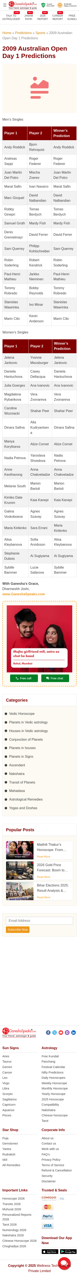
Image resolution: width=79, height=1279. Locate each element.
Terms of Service (53, 1165)
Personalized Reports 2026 (16, 1217)
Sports (40, 33)
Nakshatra (16, 774)
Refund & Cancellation (57, 1170)
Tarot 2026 (9, 1224)
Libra (5, 1088)
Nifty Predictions (53, 1072)
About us (48, 1138)
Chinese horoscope (55, 1115)
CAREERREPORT (57, 17)
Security (47, 1176)
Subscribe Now (18, 929)
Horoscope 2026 (13, 1198)
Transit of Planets (22, 782)
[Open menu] (4, 5)
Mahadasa (17, 791)
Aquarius (8, 1110)
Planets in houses (22, 748)
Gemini (7, 1067)
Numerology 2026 (14, 1230)
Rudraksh (8, 1154)
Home (6, 33)
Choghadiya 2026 (14, 1246)
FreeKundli (72, 17)
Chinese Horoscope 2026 (19, 1240)
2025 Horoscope (53, 1099)
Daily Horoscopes (54, 1077)
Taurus (6, 1061)
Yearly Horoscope (54, 1094)
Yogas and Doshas (23, 808)
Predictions (23, 33)
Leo (4, 1077)
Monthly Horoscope (55, 1088)
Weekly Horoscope (54, 1083)
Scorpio (7, 1094)
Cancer (7, 1072)
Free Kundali (50, 1056)
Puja (5, 1138)
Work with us (50, 1149)
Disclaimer (49, 1181)
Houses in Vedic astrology (28, 731)
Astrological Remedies (26, 799)
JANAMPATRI (28, 17)
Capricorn (8, 1104)
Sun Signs (10, 1048)
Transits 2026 (11, 1204)
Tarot (45, 1120)
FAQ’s (46, 1154)
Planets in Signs (21, 756)
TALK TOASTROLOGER (11, 17)
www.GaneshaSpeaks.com (23, 594)
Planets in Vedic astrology (28, 722)
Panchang (48, 1061)
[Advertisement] (39, 982)
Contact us (49, 1143)
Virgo (5, 1083)
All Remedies (11, 1165)
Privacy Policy (51, 1159)
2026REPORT (42, 17)
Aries (5, 1056)
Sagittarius (9, 1099)
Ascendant (17, 765)
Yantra (6, 1149)
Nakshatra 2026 (13, 1235)
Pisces (6, 1115)
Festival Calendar (53, 1067)
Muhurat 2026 (11, 1209)
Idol (4, 1159)
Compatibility (50, 1104)
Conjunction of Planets (26, 739)
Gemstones (10, 1143)
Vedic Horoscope (22, 713)
